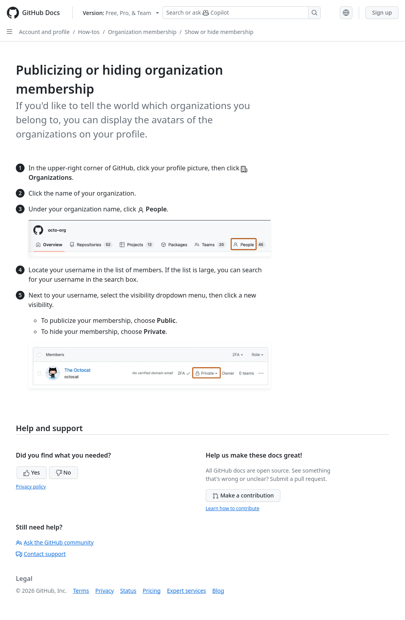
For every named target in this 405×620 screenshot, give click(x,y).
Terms (81, 590)
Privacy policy (31, 486)
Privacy (104, 590)
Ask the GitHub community (55, 542)
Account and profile (44, 32)
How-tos (88, 32)
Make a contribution (243, 495)
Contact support (41, 554)
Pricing (152, 590)
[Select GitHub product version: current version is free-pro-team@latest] (121, 13)
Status (128, 590)
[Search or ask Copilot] (242, 12)
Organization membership (142, 32)
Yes (31, 472)
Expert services (186, 590)
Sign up (382, 12)
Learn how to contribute (232, 508)
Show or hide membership (219, 32)
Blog (218, 590)
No (63, 472)
